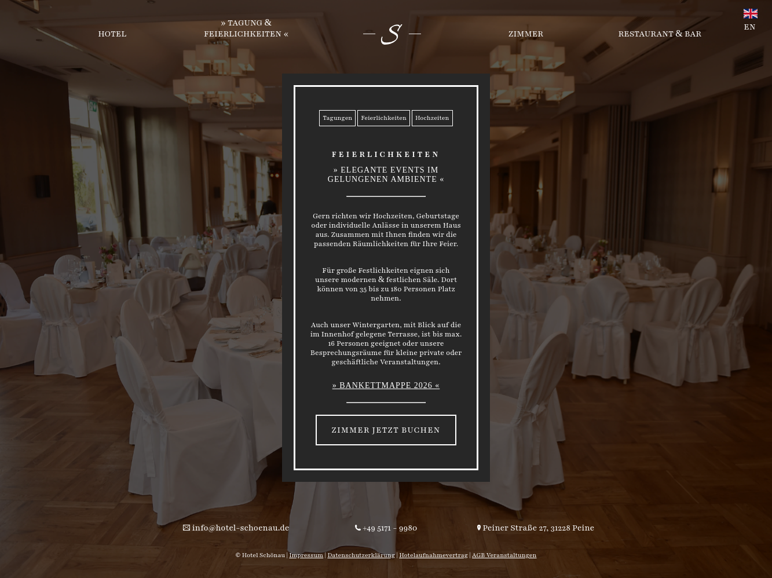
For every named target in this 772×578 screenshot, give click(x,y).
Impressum (306, 555)
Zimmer (525, 33)
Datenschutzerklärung (361, 555)
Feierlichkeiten (384, 118)
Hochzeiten (432, 118)
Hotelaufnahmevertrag (433, 555)
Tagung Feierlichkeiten (242, 28)
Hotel (112, 33)
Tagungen (337, 118)
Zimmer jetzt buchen (385, 430)
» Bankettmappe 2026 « (386, 385)
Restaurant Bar (660, 33)
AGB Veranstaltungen (504, 555)
